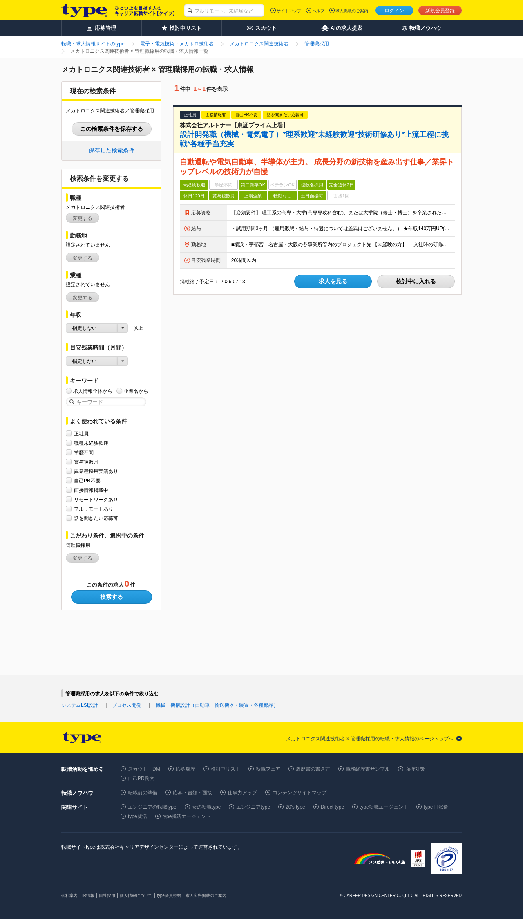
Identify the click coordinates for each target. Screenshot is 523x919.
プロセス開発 (126, 705)
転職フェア (268, 769)
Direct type (332, 807)
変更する (82, 218)
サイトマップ (289, 11)
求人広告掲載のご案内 (206, 895)
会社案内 (69, 895)
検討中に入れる (416, 281)
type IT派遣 (436, 807)
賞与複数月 (86, 462)
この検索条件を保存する (111, 129)
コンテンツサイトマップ (299, 793)
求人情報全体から (92, 391)
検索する (111, 597)
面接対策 (415, 769)
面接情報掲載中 (91, 490)
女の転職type (206, 807)
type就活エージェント (187, 816)
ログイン (394, 10)
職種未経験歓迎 (91, 443)
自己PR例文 (141, 778)
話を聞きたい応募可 (96, 518)
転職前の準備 (142, 793)
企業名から (136, 391)
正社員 (81, 433)
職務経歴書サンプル (368, 769)
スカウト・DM (144, 769)
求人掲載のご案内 (351, 11)
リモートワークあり (96, 499)
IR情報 (88, 895)
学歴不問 (84, 452)
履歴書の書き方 (313, 769)
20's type (295, 807)
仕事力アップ (242, 793)
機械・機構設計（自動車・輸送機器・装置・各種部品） (217, 705)
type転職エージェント (384, 807)
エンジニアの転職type (152, 807)
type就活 (137, 816)
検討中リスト (225, 769)
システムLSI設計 (79, 705)
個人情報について (136, 895)
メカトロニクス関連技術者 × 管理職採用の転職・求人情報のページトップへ (370, 739)
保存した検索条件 (111, 150)
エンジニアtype (253, 807)
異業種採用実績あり (96, 471)
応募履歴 (185, 769)
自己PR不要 (87, 480)
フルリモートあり (93, 509)
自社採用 (107, 895)
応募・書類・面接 (192, 793)
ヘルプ (318, 11)
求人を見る (333, 281)
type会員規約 (169, 895)
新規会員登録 (440, 10)
